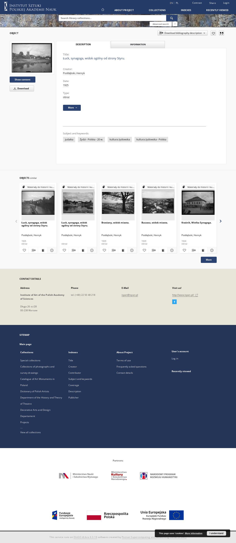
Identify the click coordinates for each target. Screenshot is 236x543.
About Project (124, 10)
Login (226, 2)
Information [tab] (138, 44)
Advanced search (161, 24)
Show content (22, 79)
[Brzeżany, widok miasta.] (118, 203)
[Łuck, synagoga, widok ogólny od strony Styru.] (32, 57)
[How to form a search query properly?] (174, 24)
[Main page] (102, 10)
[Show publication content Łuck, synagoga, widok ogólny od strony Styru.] (42, 250)
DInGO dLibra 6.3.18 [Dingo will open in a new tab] (85, 537)
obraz (66, 97)
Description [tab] (83, 44)
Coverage (73, 385)
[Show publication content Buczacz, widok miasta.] (162, 250)
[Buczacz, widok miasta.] (158, 203)
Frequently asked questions (132, 366)
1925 (65, 85)
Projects (24, 422)
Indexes (186, 10)
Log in (175, 358)
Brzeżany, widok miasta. (115, 222)
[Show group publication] (38, 187)
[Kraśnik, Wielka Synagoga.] (198, 203)
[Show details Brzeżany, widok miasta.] (131, 250)
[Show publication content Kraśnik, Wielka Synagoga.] (202, 250)
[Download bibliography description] (33, 250)
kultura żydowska (120, 139)
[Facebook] (174, 302)
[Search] (171, 18)
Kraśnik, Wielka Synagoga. (196, 222)
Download (20, 88)
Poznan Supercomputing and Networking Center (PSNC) (154, 537)
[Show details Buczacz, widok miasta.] (171, 250)
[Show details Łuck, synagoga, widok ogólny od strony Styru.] (51, 250)
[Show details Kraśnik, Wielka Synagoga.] (211, 250)
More (209, 259)
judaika (69, 139)
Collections (157, 10)
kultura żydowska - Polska (151, 139)
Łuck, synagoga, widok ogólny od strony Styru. (34, 224)
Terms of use (124, 360)
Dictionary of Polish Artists (34, 391)
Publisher (73, 397)
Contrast (197, 2)
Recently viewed (217, 10)
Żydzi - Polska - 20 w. (91, 139)
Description (74, 391)
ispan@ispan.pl (130, 295)
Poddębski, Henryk (74, 73)
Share (212, 3)
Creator (72, 366)
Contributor (74, 372)
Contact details (125, 372)
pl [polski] (177, 3)
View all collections (30, 432)
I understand (216, 533)
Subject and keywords (80, 379)
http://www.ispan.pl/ (185, 295)
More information (193, 533)
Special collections (30, 360)
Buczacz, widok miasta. (154, 222)
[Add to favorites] (213, 33)
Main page (26, 344)
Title (70, 360)
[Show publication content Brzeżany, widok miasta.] (122, 250)
